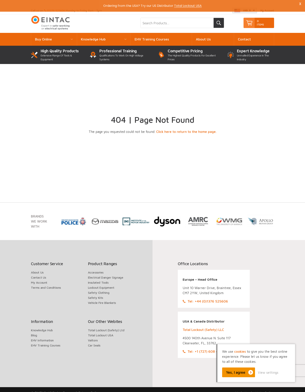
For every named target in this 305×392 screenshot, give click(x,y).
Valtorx (93, 335)
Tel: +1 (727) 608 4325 (206, 347)
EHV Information (42, 335)
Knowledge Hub (93, 34)
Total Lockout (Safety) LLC (203, 325)
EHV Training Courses (152, 34)
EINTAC (51, 18)
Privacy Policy (89, 388)
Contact (244, 34)
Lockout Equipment (101, 282)
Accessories (96, 267)
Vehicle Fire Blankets (102, 298)
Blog (34, 330)
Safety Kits (95, 293)
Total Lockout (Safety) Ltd (106, 325)
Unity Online (264, 388)
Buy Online (43, 34)
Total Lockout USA (100, 330)
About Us (203, 34)
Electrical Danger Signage (105, 272)
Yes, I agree (235, 372)
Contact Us (38, 272)
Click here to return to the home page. (186, 127)
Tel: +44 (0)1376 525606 (208, 296)
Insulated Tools (98, 277)
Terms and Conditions (46, 282)
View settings (268, 372)
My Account (39, 277)
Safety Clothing (99, 287)
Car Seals (94, 340)
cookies (240, 351)
